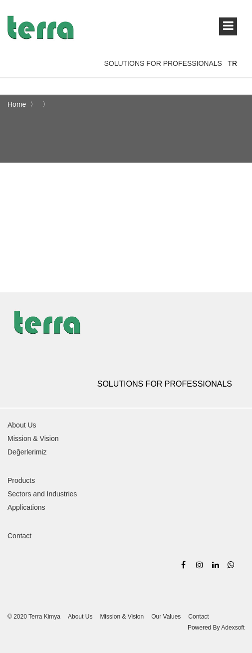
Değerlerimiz (27, 452)
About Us (21, 425)
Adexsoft (233, 627)
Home (17, 104)
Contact (19, 536)
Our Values (166, 616)
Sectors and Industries (42, 494)
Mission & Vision (32, 438)
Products (21, 480)
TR (232, 63)
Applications (26, 507)
